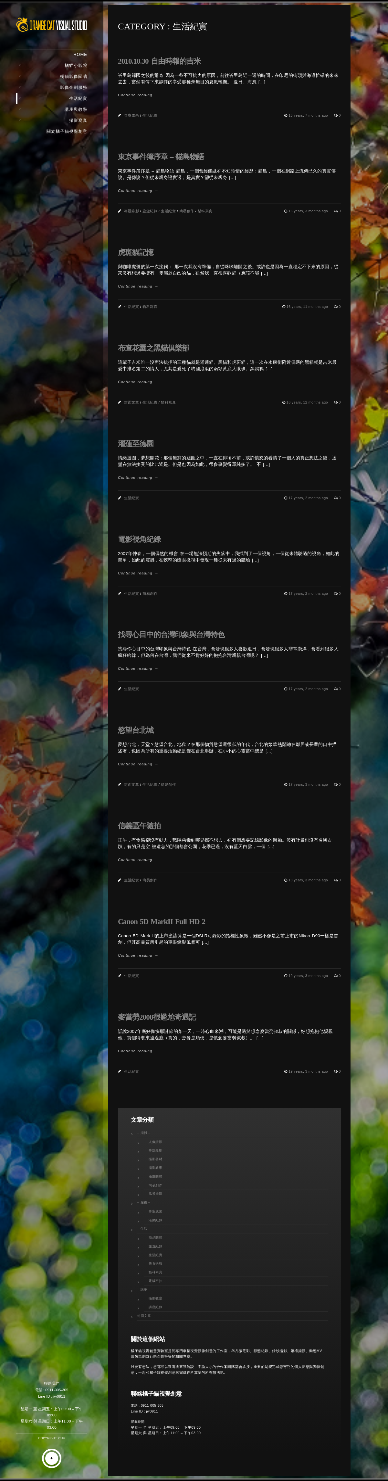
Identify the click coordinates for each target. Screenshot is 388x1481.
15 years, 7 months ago (308, 115)
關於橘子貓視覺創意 (67, 131)
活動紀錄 (155, 1220)
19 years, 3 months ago (308, 976)
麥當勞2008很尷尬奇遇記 (157, 1017)
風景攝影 (155, 1193)
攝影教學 (155, 1168)
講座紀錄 (155, 1307)
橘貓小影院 (76, 65)
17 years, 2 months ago (308, 498)
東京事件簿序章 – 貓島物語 (161, 156)
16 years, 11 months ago (308, 307)
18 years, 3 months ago (308, 880)
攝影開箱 (155, 1176)
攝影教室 (155, 1298)
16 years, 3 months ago (308, 211)
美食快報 (155, 1263)
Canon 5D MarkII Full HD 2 (161, 921)
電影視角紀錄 (139, 539)
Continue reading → (138, 95)
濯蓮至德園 (135, 443)
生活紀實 (78, 98)
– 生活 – (143, 1228)
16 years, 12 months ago (308, 402)
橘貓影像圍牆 (73, 76)
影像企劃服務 (73, 87)
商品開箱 (155, 1237)
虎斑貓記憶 (135, 252)
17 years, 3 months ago (308, 784)
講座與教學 (76, 109)
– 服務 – (143, 1202)
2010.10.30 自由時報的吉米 (159, 61)
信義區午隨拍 (139, 826)
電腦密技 (155, 1281)
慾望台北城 (135, 730)
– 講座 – (143, 1289)
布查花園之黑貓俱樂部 (153, 348)
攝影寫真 (78, 120)
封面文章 (131, 402)
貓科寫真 (205, 211)
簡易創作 (186, 211)
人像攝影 (155, 1142)
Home (80, 54)
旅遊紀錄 (149, 211)
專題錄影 (131, 211)
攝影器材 (155, 1159)
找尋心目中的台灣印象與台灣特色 (171, 634)
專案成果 (131, 115)
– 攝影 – (143, 1133)
